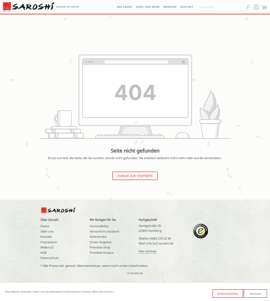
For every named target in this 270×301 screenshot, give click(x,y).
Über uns (47, 231)
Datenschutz (49, 258)
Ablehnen (255, 293)
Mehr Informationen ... (103, 291)
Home (44, 226)
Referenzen (98, 237)
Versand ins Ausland (104, 231)
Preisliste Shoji (100, 247)
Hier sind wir (148, 251)
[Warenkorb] (264, 7)
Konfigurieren (227, 293)
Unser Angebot (100, 242)
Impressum (48, 242)
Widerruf (46, 247)
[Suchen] (248, 7)
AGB (43, 253)
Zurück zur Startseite (135, 176)
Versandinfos (99, 226)
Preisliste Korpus (102, 253)
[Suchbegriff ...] (220, 7)
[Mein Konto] (256, 7)
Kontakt (46, 237)
